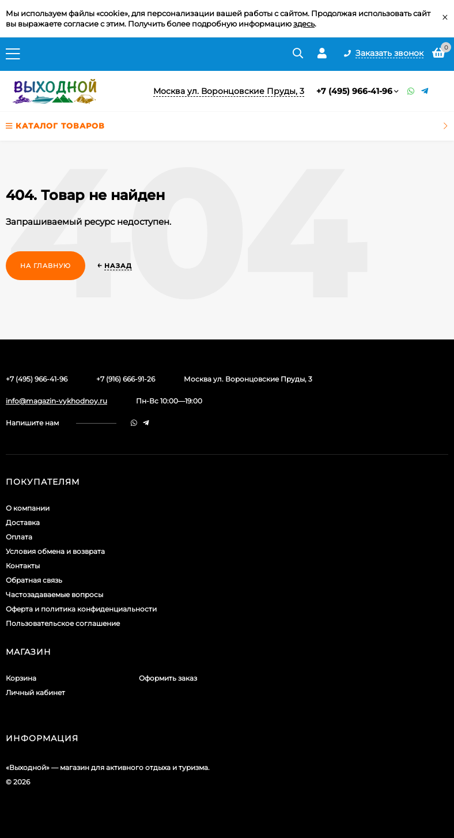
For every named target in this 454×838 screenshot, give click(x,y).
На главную (45, 266)
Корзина (21, 678)
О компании (28, 508)
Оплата (19, 537)
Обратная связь (34, 580)
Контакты (23, 565)
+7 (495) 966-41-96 (354, 91)
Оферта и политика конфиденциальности (81, 609)
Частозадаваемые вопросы (54, 594)
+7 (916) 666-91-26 (125, 379)
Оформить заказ (168, 678)
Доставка (23, 522)
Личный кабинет (35, 692)
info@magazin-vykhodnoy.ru (56, 401)
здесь (304, 23)
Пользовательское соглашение (63, 623)
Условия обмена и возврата (55, 551)
